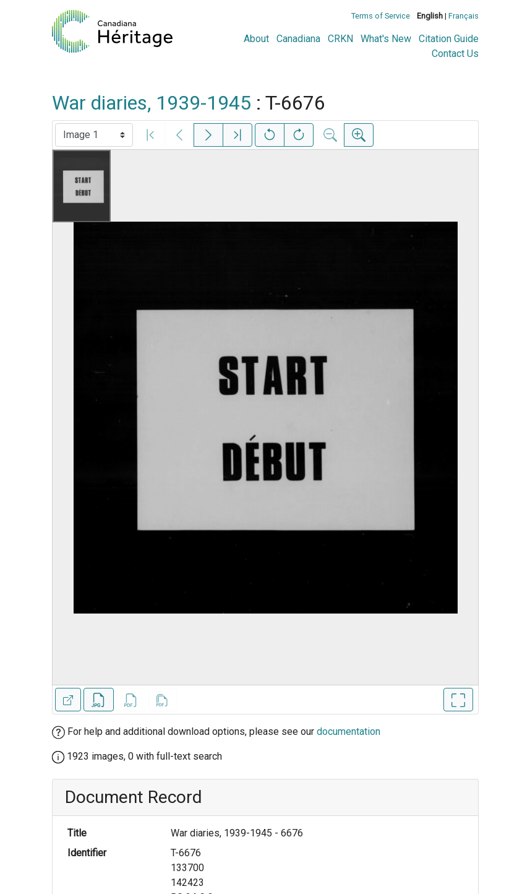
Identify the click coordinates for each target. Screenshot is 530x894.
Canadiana (298, 39)
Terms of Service (380, 15)
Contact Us (455, 53)
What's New (386, 39)
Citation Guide (449, 39)
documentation (348, 731)
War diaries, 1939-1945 (151, 103)
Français (463, 15)
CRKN (340, 39)
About (256, 39)
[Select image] (94, 135)
